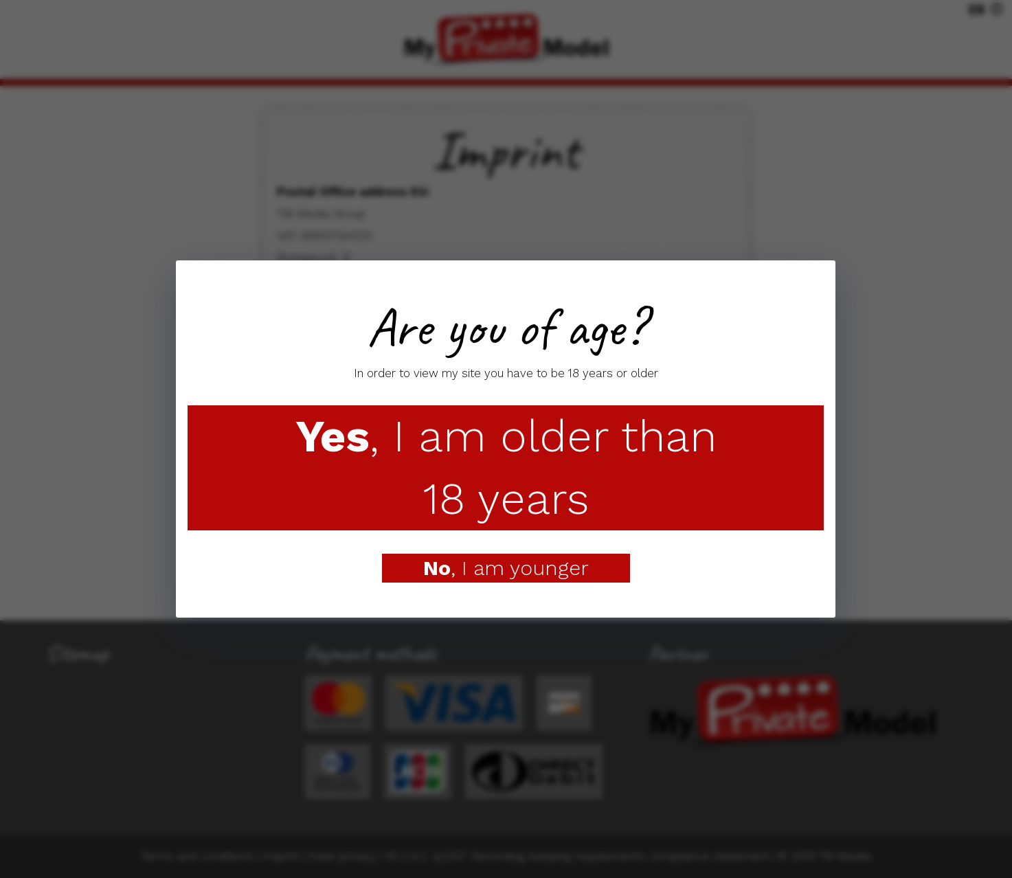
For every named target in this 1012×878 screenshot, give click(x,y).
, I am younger (506, 568)
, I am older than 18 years (506, 467)
